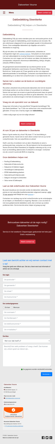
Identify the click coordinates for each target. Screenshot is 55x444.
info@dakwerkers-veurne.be (12, 398)
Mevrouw (15, 307)
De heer (6, 307)
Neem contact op (27, 124)
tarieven (30, 194)
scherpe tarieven (25, 54)
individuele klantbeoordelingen (14, 426)
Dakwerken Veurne (27, 4)
